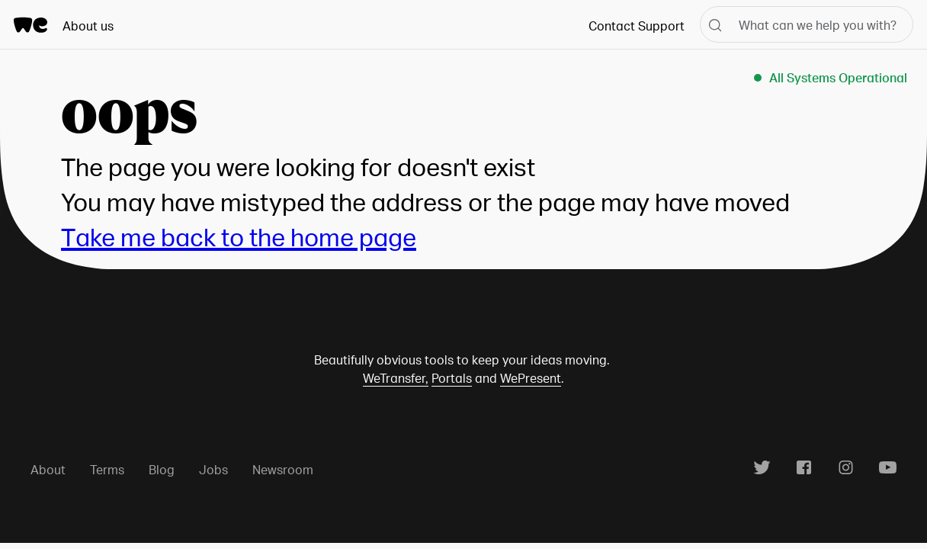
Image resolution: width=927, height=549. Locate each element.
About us (88, 26)
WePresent (530, 378)
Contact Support (637, 26)
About (48, 469)
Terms (107, 469)
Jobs (213, 469)
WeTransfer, (395, 378)
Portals (451, 378)
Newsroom (282, 469)
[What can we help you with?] (806, 24)
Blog (162, 469)
